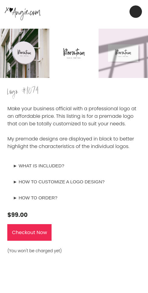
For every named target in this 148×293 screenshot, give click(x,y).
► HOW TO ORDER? (35, 197)
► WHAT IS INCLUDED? (38, 165)
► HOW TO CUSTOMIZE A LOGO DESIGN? (58, 181)
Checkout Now (29, 232)
